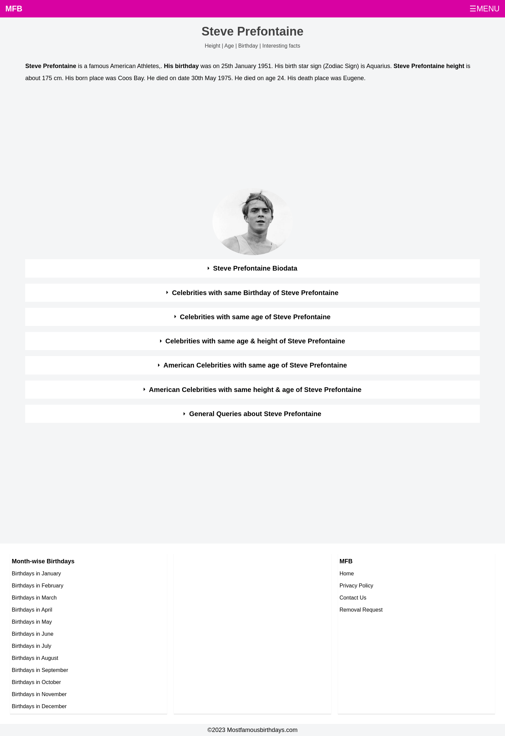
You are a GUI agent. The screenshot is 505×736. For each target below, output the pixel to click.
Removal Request (361, 610)
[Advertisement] (226, 137)
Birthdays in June (32, 634)
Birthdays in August (35, 658)
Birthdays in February (37, 585)
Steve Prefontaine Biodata (255, 268)
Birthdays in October (36, 682)
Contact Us (353, 598)
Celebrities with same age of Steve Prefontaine (255, 317)
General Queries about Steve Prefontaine (255, 413)
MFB (13, 8)
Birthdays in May (32, 622)
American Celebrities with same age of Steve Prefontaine (255, 365)
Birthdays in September (40, 670)
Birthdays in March (34, 598)
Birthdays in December (39, 706)
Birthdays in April (32, 610)
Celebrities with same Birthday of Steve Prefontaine (255, 292)
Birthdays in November (39, 694)
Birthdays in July (31, 646)
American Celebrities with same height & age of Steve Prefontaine (255, 389)
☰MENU (484, 8)
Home (347, 573)
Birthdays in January (36, 573)
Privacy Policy (356, 585)
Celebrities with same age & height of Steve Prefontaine (255, 341)
